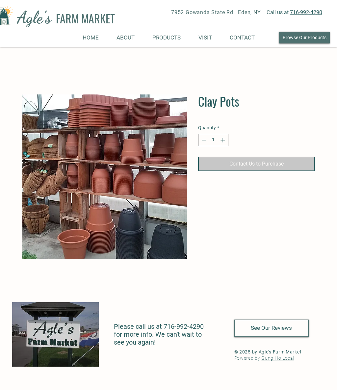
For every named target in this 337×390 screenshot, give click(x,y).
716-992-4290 (306, 12)
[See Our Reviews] (271, 328)
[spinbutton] (213, 140)
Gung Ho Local (277, 358)
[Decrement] (203, 140)
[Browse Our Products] (304, 37)
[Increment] (223, 140)
